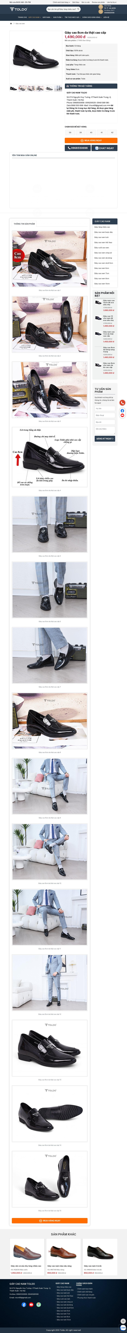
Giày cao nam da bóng (103, 258)
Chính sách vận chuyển (85, 1295)
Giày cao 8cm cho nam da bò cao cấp (109, 365)
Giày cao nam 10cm (102, 284)
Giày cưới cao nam (101, 248)
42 (112, 132)
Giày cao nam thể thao (103, 242)
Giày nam (47, 17)
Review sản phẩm (98, 2)
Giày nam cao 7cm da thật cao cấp (109, 334)
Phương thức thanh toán (86, 1298)
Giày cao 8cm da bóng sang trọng (109, 350)
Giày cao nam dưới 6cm (103, 263)
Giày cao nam (34, 17)
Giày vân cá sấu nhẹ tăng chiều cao (62, 1266)
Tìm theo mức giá (73, 17)
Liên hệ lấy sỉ (111, 2)
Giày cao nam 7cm (101, 273)
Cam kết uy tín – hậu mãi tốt (90, 198)
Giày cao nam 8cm (101, 278)
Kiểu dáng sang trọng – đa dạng (90, 174)
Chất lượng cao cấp (37, 198)
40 (91, 132)
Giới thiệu (75, 2)
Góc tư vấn (86, 2)
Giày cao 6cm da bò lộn (21, 1266)
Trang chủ (22, 17)
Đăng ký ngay (105, 439)
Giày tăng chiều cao (102, 227)
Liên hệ (106, 17)
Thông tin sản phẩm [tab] (24, 224)
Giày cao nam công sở (103, 253)
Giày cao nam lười (101, 237)
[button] (11, 88)
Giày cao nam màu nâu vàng (96, 1266)
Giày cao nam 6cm (101, 268)
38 (70, 132)
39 (80, 132)
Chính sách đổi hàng (84, 1292)
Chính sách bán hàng (61, 2)
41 (102, 132)
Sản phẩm (58, 17)
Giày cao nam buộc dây (103, 232)
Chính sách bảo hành (85, 1289)
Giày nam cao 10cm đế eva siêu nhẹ (109, 302)
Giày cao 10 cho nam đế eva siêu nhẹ (108, 318)
